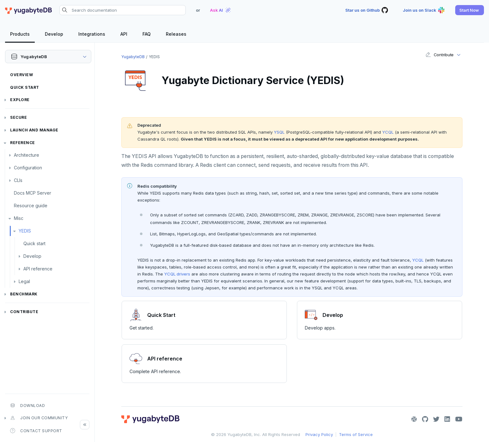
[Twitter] (436, 419)
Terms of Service (356, 434)
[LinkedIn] (447, 419)
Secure (18, 117)
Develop (32, 256)
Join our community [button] (39, 418)
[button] (469, 10)
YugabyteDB (133, 56)
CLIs (18, 180)
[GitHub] (425, 419)
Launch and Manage (34, 130)
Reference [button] (22, 142)
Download (27, 405)
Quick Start (24, 87)
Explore (20, 99)
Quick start (34, 243)
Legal (24, 281)
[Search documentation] (122, 10)
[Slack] (414, 419)
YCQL (388, 132)
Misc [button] (18, 218)
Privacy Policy (319, 434)
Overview (21, 74)
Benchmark (24, 294)
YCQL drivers (177, 273)
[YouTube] (458, 419)
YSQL (279, 132)
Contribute (24, 311)
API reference (37, 268)
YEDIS (25, 230)
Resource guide (30, 205)
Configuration (28, 167)
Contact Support (36, 430)
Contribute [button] (440, 55)
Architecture (26, 155)
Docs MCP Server (32, 193)
